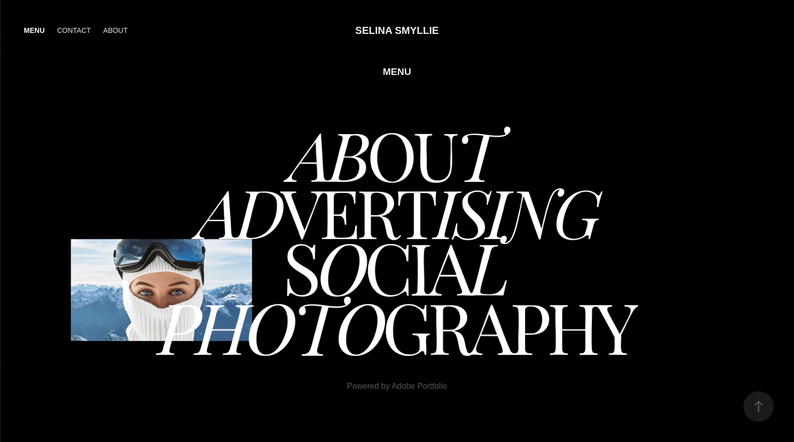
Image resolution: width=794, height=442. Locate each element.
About (115, 30)
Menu (34, 30)
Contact (74, 30)
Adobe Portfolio (419, 386)
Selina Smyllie (397, 30)
